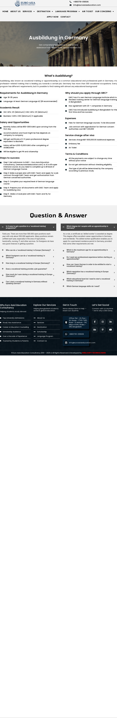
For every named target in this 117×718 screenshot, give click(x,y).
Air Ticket (87, 11)
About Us (15, 11)
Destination (45, 11)
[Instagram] (103, 322)
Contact (66, 16)
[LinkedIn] (110, 322)
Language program (67, 11)
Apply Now (52, 16)
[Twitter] (110, 330)
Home (5, 11)
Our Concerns (104, 11)
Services (29, 11)
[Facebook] (95, 322)
